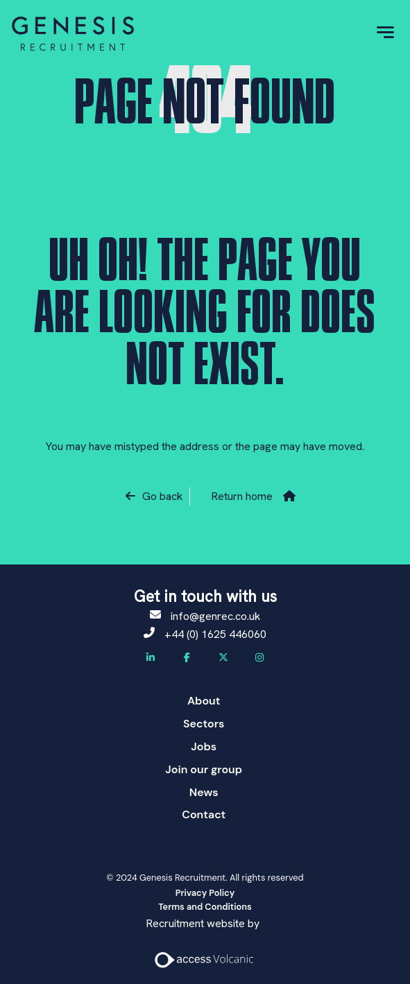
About (204, 700)
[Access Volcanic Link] (205, 958)
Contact (203, 814)
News (204, 792)
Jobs (203, 746)
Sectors (203, 723)
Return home (242, 496)
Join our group (203, 769)
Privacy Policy (205, 893)
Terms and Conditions (205, 907)
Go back (162, 496)
